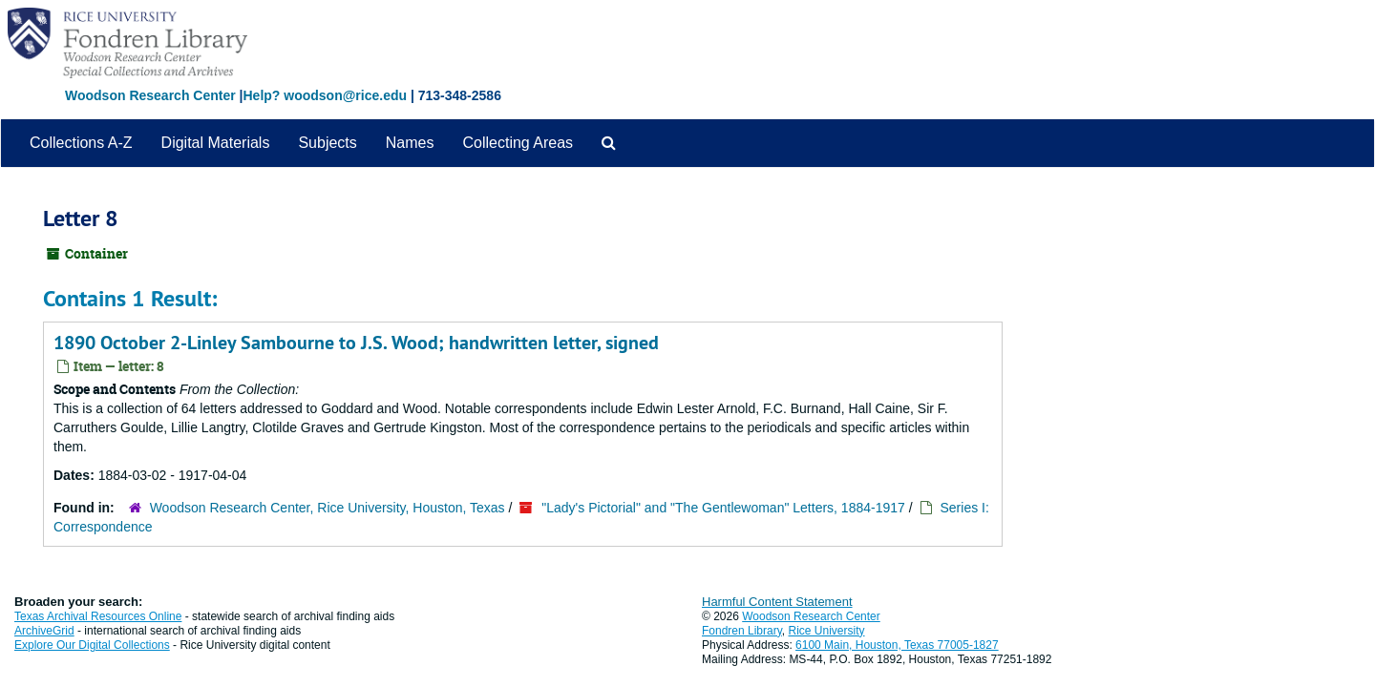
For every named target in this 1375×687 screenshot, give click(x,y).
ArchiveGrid (44, 630)
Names (410, 143)
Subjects (327, 143)
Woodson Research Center (150, 95)
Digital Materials (215, 143)
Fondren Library (742, 630)
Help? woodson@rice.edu (325, 95)
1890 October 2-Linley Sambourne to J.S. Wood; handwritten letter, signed (356, 342)
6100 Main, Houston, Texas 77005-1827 (897, 645)
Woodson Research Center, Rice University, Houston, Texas (327, 507)
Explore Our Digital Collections (92, 645)
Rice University (827, 630)
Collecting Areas (517, 143)
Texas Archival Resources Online (97, 616)
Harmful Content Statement (777, 601)
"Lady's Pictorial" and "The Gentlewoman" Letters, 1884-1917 (723, 507)
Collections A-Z (81, 143)
